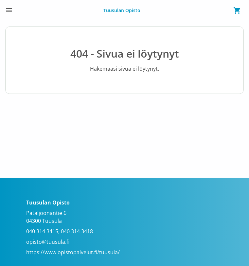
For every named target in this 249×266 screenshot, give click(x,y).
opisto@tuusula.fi (47, 241)
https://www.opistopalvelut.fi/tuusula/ (73, 252)
